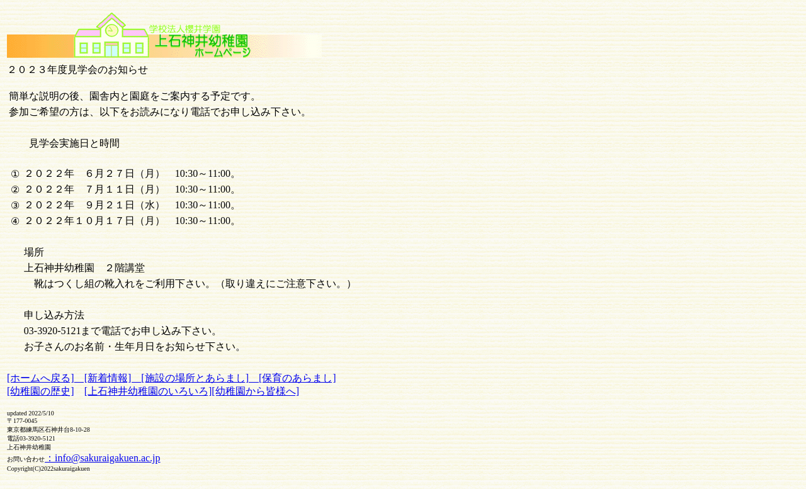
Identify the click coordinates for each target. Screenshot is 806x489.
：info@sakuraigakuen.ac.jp (103, 457)
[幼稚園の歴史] (40, 391)
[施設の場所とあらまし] (200, 378)
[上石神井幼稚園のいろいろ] (148, 391)
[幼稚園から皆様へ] (255, 391)
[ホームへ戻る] (40, 378)
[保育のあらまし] (297, 378)
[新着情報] (108, 378)
